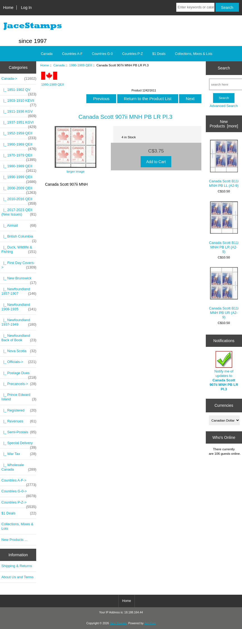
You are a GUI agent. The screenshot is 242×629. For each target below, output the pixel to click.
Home (8, 7)
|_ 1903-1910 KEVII (18, 102)
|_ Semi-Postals (18, 432)
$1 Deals (158, 54)
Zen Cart (150, 623)
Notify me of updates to (223, 371)
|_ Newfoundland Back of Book (18, 337)
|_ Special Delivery (18, 444)
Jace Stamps (118, 623)
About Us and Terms (17, 577)
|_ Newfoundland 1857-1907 (18, 291)
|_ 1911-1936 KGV (18, 113)
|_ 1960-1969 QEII (18, 145)
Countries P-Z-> (18, 503)
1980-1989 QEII (80, 65)
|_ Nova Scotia (18, 351)
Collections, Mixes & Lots (193, 54)
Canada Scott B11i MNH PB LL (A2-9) (224, 164)
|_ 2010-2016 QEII (18, 200)
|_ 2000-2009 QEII (18, 189)
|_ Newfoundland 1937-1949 (18, 322)
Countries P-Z (132, 54)
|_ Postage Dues (18, 374)
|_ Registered (18, 410)
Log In (26, 7)
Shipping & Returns (16, 566)
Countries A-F (72, 54)
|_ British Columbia (18, 237)
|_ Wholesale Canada (18, 467)
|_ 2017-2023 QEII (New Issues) (18, 212)
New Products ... (14, 540)
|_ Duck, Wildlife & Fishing (18, 249)
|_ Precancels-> (18, 384)
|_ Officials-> (18, 362)
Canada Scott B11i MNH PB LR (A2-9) (224, 227)
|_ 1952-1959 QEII (18, 134)
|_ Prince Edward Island (18, 397)
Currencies (223, 405)
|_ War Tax (18, 454)
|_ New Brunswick (18, 279)
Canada (59, 65)
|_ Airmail (18, 225)
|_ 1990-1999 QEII (18, 178)
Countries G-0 (102, 54)
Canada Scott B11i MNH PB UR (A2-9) (224, 293)
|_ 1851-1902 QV (18, 91)
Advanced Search (224, 106)
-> (18, 78)
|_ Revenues (18, 421)
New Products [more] (224, 123)
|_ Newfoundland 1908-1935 (18, 307)
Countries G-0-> (18, 492)
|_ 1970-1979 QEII (18, 156)
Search (224, 68)
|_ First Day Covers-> (18, 265)
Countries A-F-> (18, 481)
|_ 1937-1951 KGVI (18, 123)
